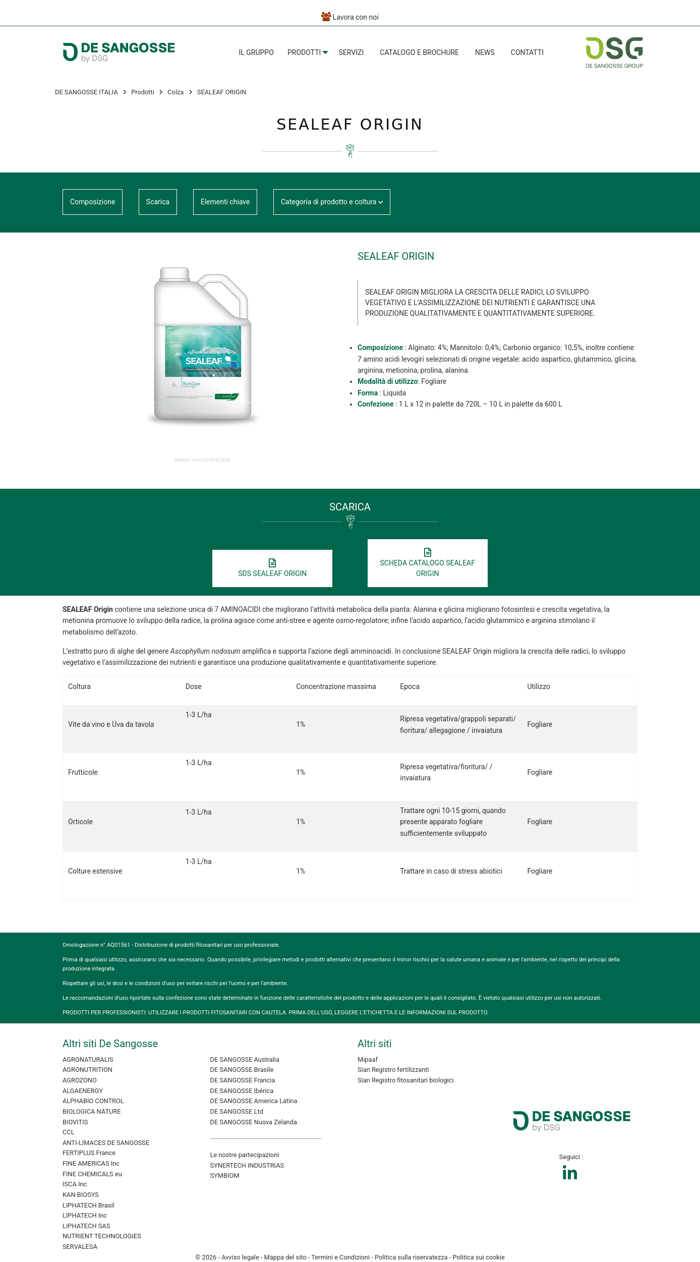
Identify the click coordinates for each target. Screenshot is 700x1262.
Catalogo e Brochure (419, 52)
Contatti (527, 52)
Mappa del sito (285, 1257)
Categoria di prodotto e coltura (332, 202)
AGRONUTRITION (87, 1069)
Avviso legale (240, 1257)
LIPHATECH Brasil (88, 1205)
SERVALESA (80, 1246)
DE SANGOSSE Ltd (236, 1111)
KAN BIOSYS (81, 1194)
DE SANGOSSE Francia (242, 1080)
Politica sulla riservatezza (411, 1257)
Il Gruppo (256, 52)
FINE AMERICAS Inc (91, 1163)
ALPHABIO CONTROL (93, 1101)
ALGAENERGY (83, 1091)
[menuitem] (255, 52)
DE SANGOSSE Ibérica (242, 1091)
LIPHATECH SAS (86, 1226)
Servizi (351, 52)
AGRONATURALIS (88, 1059)
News (485, 52)
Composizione (92, 202)
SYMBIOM (225, 1175)
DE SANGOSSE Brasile (242, 1069)
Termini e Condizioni (340, 1257)
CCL (69, 1132)
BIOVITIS (75, 1122)
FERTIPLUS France (89, 1153)
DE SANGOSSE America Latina (254, 1101)
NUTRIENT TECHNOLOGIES (102, 1236)
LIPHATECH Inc (85, 1215)
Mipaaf (368, 1059)
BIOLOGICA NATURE (92, 1111)
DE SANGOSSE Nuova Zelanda (253, 1122)
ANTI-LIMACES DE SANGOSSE (106, 1142)
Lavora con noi (349, 16)
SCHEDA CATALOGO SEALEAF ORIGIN (427, 563)
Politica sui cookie (478, 1257)
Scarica (157, 202)
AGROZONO (80, 1080)
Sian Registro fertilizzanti (393, 1069)
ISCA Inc (75, 1184)
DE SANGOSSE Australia (244, 1059)
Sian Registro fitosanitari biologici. (406, 1080)
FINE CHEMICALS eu (92, 1174)
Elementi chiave (225, 202)
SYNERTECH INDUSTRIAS (247, 1165)
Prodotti (304, 52)
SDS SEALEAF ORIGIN (272, 568)
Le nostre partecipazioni (244, 1155)
